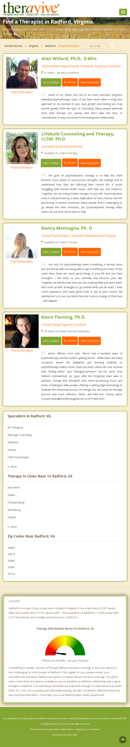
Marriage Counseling (20, 435)
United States (13, 46)
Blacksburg (14, 510)
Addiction (13, 442)
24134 (11, 573)
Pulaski (12, 517)
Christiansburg (16, 502)
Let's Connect (51, 82)
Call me (70, 82)
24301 (11, 567)
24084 (11, 547)
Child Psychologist (18, 457)
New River (14, 487)
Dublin (11, 495)
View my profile (90, 82)
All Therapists (15, 427)
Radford (50, 46)
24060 (11, 560)
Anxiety (12, 449)
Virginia (33, 46)
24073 (11, 554)
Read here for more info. (65, 734)
